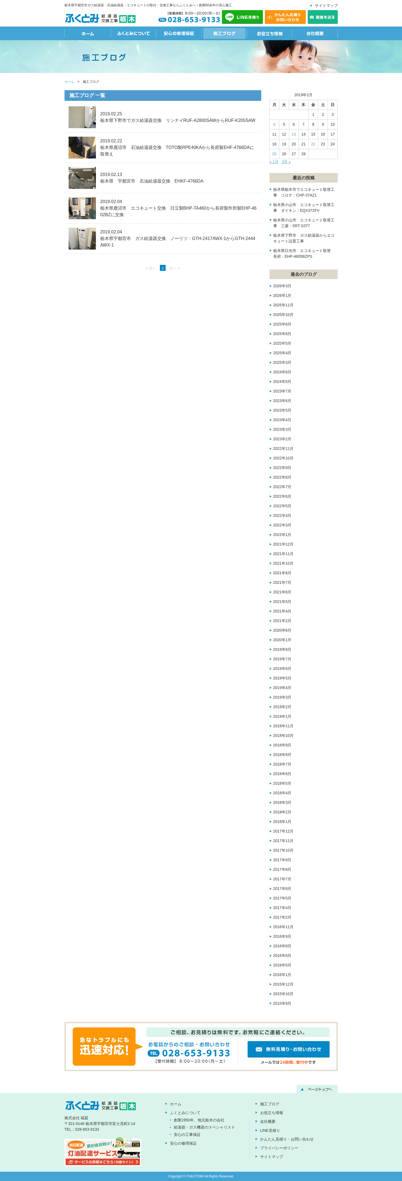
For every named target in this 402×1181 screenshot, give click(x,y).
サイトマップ (326, 5)
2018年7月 (282, 764)
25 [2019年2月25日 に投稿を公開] (274, 154)
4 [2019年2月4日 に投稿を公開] (274, 124)
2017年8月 (282, 869)
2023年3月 (282, 429)
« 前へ (151, 268)
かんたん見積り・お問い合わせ (287, 1139)
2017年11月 (283, 841)
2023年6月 (282, 400)
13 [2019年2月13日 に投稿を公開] (294, 134)
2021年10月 (283, 563)
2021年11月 (283, 554)
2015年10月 (283, 994)
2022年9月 (282, 467)
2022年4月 (282, 515)
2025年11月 (283, 305)
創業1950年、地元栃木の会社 (199, 1120)
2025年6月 (282, 334)
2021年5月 (282, 601)
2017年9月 (282, 860)
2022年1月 (282, 534)
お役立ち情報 (269, 33)
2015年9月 (282, 1003)
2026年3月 (282, 286)
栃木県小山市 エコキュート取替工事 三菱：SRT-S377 (303, 223)
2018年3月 (282, 802)
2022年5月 (282, 506)
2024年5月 (282, 381)
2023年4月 (282, 420)
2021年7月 (282, 582)
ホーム (87, 33)
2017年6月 (282, 888)
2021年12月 (283, 544)
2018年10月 (283, 735)
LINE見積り (270, 1130)
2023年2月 (282, 439)
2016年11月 (283, 927)
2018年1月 (282, 821)
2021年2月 (282, 621)
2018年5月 (282, 783)
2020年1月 (282, 640)
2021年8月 (282, 573)
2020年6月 (282, 630)
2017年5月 (282, 898)
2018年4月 (282, 793)
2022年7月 (282, 487)
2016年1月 (282, 974)
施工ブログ (224, 33)
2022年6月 (282, 496)
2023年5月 (282, 410)
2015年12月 (283, 984)
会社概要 (315, 33)
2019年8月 (282, 649)
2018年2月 (282, 812)
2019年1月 (282, 716)
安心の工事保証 (187, 1134)
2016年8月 (282, 946)
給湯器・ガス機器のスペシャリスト (204, 1127)
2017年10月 (283, 850)
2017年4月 (282, 907)
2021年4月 (282, 611)
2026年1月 (282, 295)
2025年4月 (282, 353)
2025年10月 (283, 314)
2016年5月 (282, 965)
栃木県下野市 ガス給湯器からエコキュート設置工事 (303, 238)
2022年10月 (283, 458)
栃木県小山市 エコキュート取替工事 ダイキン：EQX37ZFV (303, 208)
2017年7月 (282, 879)
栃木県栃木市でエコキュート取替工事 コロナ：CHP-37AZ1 (303, 192)
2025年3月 (282, 362)
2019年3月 (282, 697)
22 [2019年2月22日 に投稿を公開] (313, 144)
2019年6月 (282, 668)
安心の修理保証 (179, 33)
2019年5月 (282, 678)
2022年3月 (282, 525)
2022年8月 (282, 477)
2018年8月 (282, 754)
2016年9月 (282, 936)
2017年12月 (283, 831)
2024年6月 (282, 372)
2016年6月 (282, 955)
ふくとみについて (133, 33)
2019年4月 (282, 687)
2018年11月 (283, 726)
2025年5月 (282, 343)
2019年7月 (282, 659)
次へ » (174, 268)
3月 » (286, 162)
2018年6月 (282, 774)
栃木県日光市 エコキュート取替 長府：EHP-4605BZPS (303, 253)
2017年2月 (282, 917)
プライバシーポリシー (279, 1148)
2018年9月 (282, 745)
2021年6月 (282, 592)
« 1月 (273, 162)
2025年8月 (282, 324)
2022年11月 (283, 448)
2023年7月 (282, 391)
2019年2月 (282, 707)
